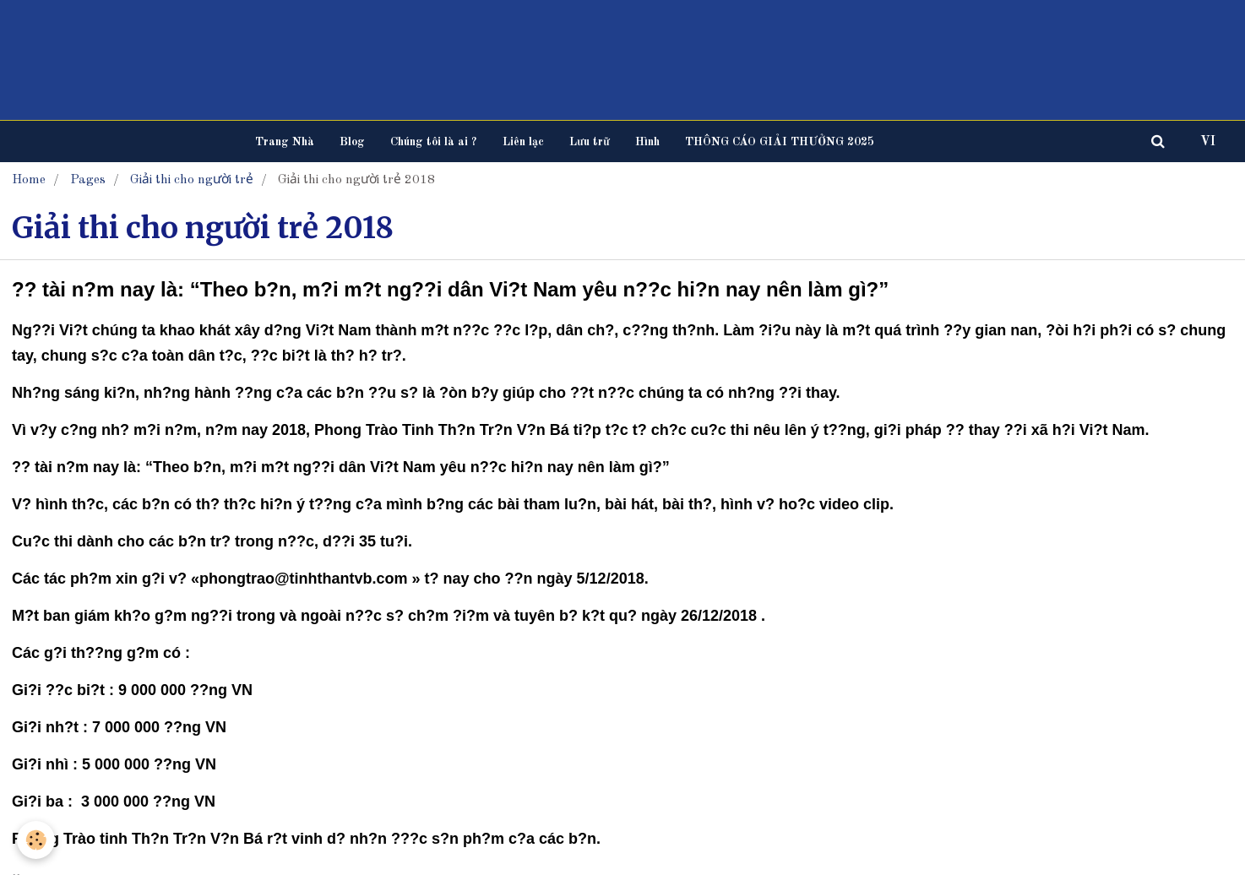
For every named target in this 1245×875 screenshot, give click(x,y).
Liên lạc (523, 142)
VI (1207, 142)
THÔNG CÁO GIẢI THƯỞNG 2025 (779, 142)
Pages (88, 180)
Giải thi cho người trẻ (191, 180)
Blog (352, 142)
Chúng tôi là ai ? (433, 142)
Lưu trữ (589, 142)
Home (29, 180)
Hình (647, 142)
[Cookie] (36, 840)
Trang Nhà (284, 142)
